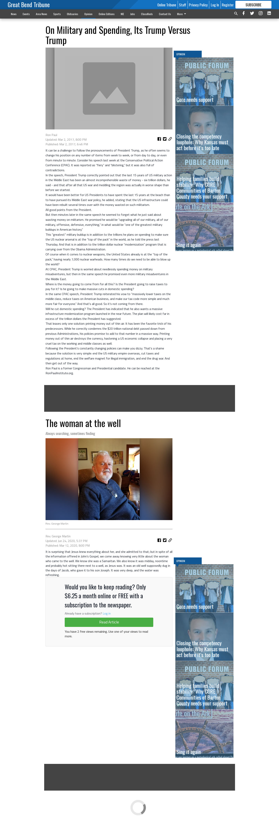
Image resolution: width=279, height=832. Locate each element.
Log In (215, 4)
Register (228, 4)
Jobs (132, 14)
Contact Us (165, 14)
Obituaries (72, 14)
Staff (182, 4)
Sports (57, 14)
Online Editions (107, 14)
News (13, 14)
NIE (122, 14)
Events (26, 14)
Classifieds (147, 14)
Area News (41, 14)
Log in (107, 675)
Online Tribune (166, 4)
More (182, 13)
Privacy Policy (198, 4)
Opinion (88, 14)
